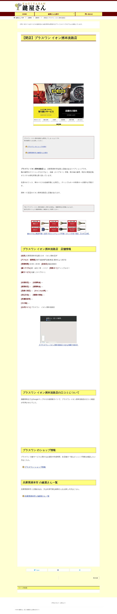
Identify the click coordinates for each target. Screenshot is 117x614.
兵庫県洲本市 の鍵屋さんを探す (38, 152)
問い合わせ (89, 14)
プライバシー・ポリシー (58, 603)
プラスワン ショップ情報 (35, 467)
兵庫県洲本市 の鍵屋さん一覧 (37, 496)
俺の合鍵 (95, 578)
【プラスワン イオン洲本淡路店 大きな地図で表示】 (58, 345)
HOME (24, 14)
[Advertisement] (58, 64)
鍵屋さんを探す (53, 14)
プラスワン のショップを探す (37, 146)
